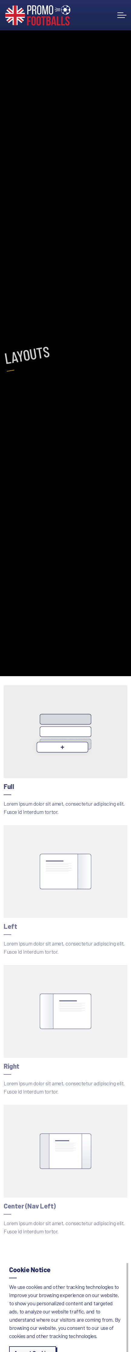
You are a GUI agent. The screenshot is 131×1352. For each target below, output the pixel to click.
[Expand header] (122, 15)
